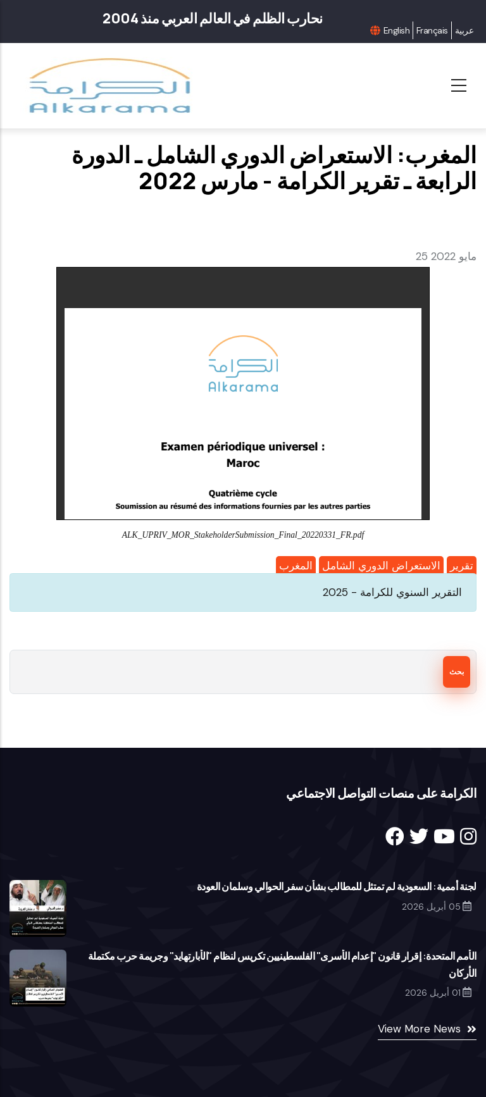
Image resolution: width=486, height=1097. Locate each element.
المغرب (296, 566)
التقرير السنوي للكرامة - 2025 (392, 592)
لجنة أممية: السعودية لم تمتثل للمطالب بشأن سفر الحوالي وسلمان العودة (337, 886)
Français (432, 30)
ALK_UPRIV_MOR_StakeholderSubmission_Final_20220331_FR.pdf (243, 535)
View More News (419, 1029)
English (396, 30)
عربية (464, 30)
